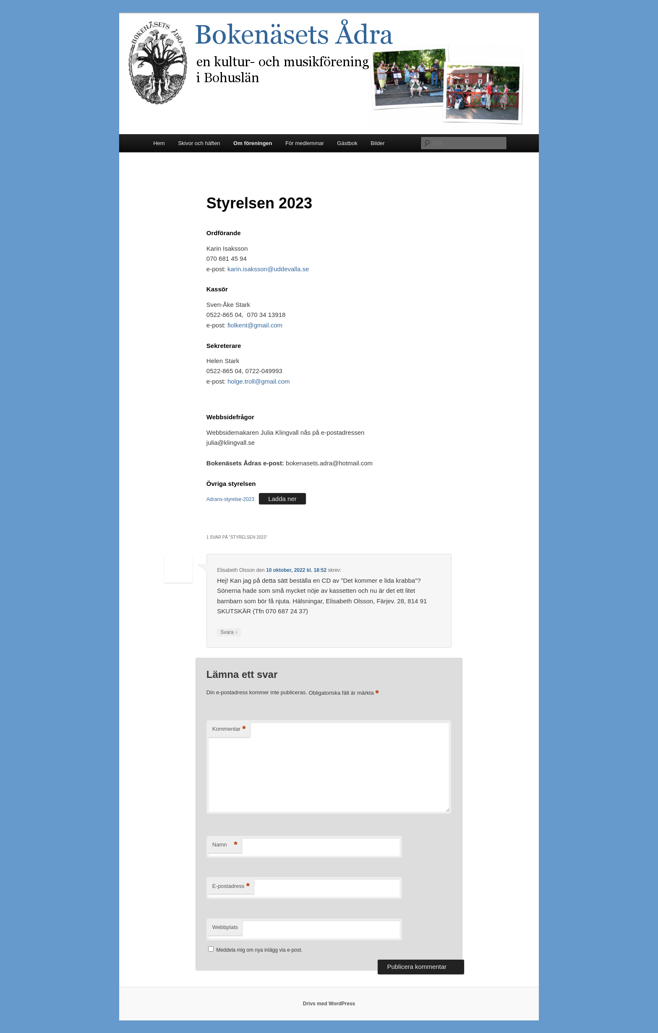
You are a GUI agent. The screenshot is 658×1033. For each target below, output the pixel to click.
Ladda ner (282, 498)
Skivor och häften (199, 143)
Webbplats (225, 927)
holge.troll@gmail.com (258, 381)
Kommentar (229, 729)
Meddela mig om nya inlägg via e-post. (259, 950)
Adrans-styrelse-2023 (230, 499)
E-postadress (231, 886)
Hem (158, 143)
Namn (225, 845)
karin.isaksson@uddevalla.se (268, 269)
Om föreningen (252, 143)
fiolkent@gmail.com (254, 325)
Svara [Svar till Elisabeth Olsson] (229, 632)
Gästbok (347, 143)
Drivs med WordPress (329, 1004)
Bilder (377, 143)
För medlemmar (304, 143)
